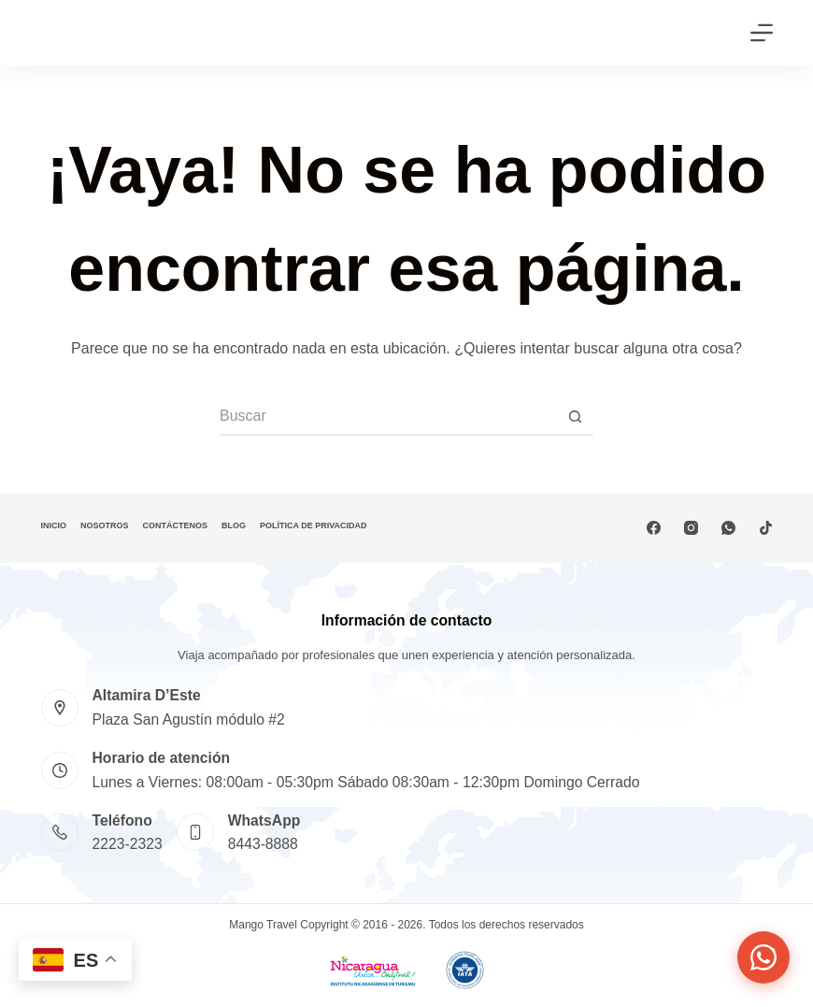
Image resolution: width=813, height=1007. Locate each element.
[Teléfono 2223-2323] (59, 832)
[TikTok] (766, 528)
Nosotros (104, 525)
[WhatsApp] (728, 528)
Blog (233, 525)
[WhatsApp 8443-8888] (195, 832)
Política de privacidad (313, 525)
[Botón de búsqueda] (574, 417)
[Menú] (761, 33)
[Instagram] (691, 528)
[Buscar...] (388, 417)
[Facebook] (654, 528)
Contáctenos (175, 525)
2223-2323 (128, 844)
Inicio (54, 525)
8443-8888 (263, 844)
